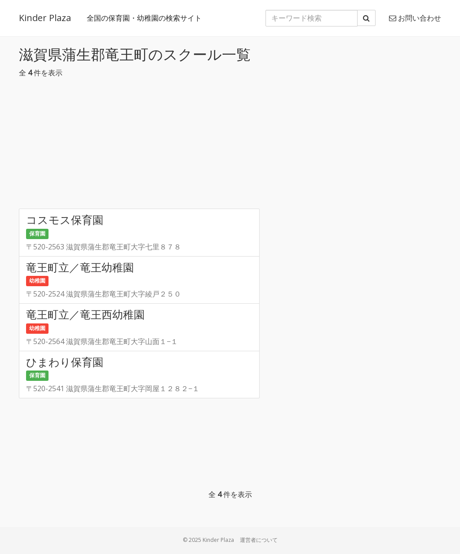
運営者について (259, 540)
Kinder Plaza (45, 18)
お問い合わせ (415, 18)
